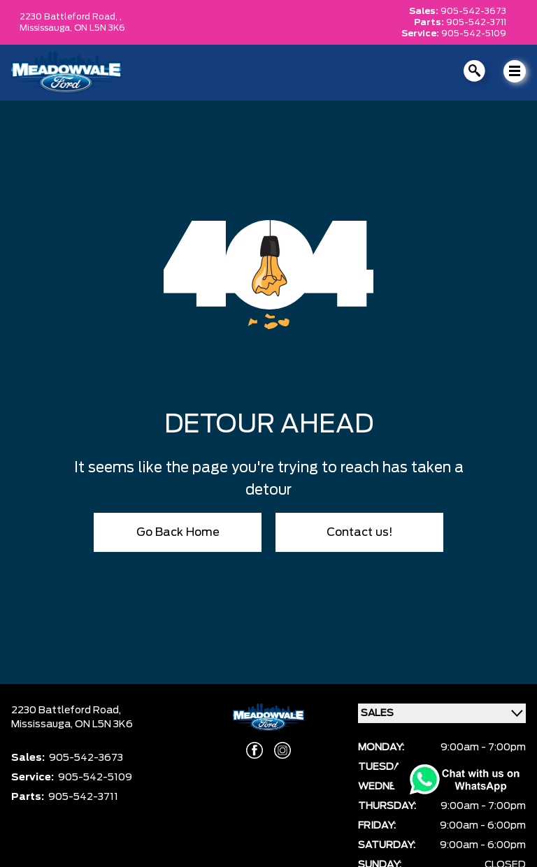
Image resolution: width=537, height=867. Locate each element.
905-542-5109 (473, 33)
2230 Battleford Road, (66, 710)
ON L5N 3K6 (99, 28)
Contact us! (360, 532)
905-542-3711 (476, 22)
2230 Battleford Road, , (71, 17)
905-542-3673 (473, 11)
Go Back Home (178, 532)
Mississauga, (47, 28)
